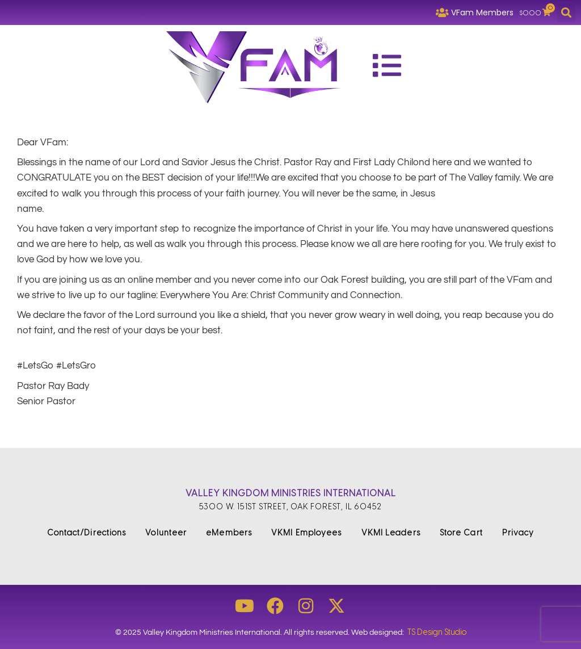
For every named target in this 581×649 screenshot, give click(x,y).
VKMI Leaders (390, 533)
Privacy (518, 533)
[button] (566, 12)
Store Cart (461, 533)
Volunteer (166, 533)
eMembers (229, 533)
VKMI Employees (306, 533)
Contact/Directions (87, 533)
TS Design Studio (436, 632)
